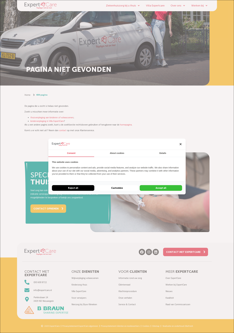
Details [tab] (162, 153)
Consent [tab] (71, 153)
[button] (180, 144)
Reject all (73, 188)
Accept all (161, 188)
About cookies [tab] (117, 153)
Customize (117, 188)
